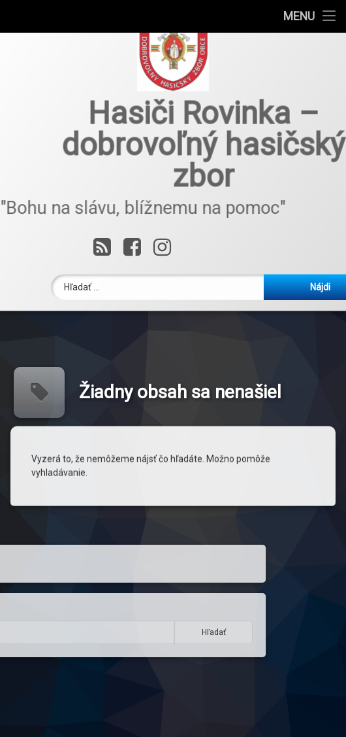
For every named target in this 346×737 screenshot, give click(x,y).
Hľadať (114, 632)
